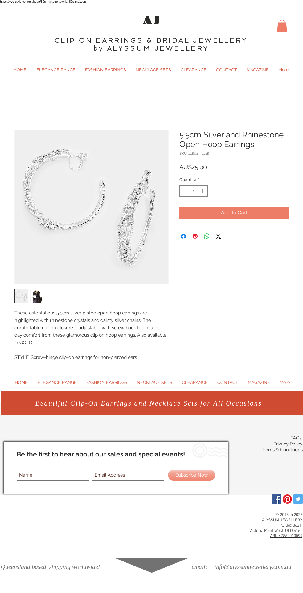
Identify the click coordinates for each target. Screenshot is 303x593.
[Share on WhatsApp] (207, 236)
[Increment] (203, 191)
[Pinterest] (287, 499)
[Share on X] (218, 236)
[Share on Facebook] (183, 236)
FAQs (295, 438)
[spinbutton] (193, 191)
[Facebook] (276, 499)
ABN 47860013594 (286, 536)
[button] (282, 26)
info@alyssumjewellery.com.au (253, 566)
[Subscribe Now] (191, 475)
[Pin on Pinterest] (195, 236)
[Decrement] (184, 191)
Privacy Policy (287, 444)
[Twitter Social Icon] (298, 499)
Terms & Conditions (282, 449)
